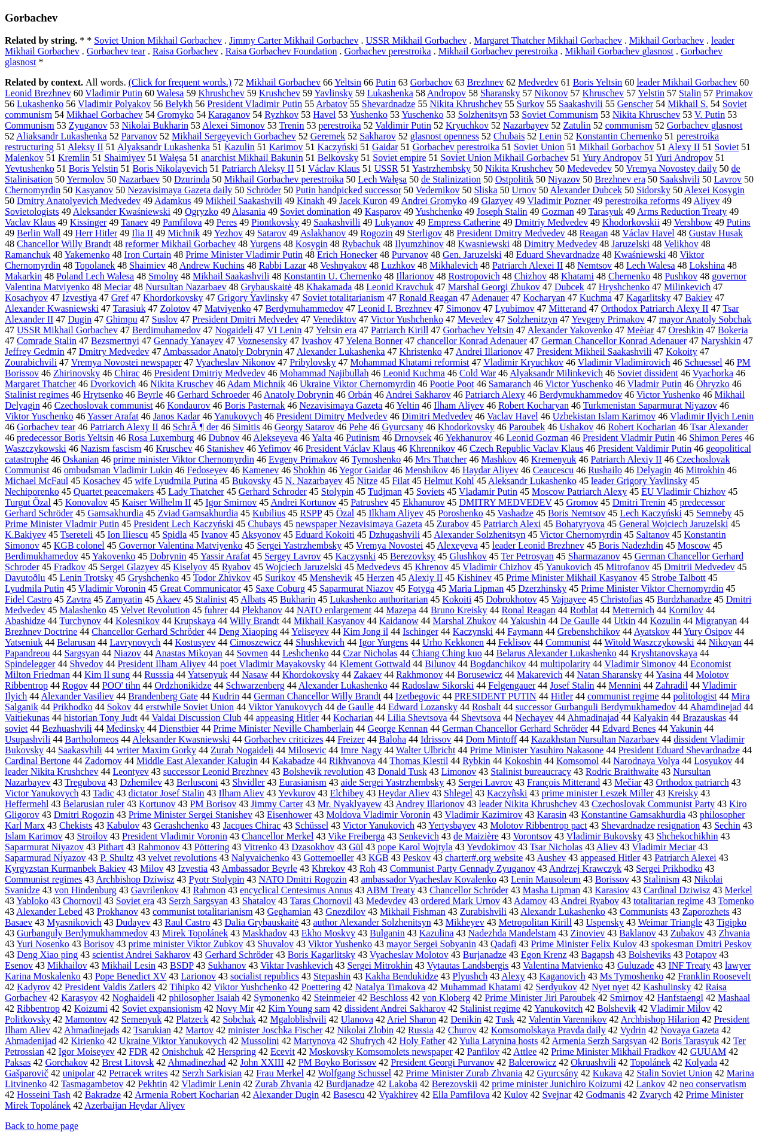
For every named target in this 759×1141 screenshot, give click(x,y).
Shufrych (367, 1041)
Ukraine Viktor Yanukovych (173, 1041)
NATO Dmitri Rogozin (302, 879)
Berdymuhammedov (304, 308)
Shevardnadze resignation (650, 825)
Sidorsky (653, 190)
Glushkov (468, 556)
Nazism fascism (111, 448)
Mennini (625, 685)
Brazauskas (704, 718)
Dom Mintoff (491, 739)
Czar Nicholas (370, 653)
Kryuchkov (467, 125)
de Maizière (476, 836)
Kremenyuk (554, 459)
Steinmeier (334, 998)
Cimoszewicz (255, 642)
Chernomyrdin (32, 190)
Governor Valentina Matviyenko (181, 545)
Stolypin (337, 491)
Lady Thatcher (196, 491)
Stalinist (211, 599)
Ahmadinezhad (196, 1062)
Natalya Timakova (390, 987)
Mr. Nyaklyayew (350, 804)
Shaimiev (147, 265)
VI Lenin (284, 330)
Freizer (350, 739)
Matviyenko (228, 308)
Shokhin (309, 470)
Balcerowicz (532, 1062)
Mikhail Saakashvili (231, 276)
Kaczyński (338, 147)
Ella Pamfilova (461, 1095)
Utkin (624, 621)
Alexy (513, 976)
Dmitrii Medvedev (699, 567)
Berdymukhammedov (581, 395)
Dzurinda (192, 179)
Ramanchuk (27, 255)
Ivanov (214, 535)
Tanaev (134, 222)
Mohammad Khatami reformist (410, 362)
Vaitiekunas (27, 718)
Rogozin (376, 233)
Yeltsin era (336, 330)
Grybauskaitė (266, 287)
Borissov (612, 879)
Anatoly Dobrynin (299, 395)
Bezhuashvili (67, 728)
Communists (644, 911)
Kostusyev (195, 642)
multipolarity (565, 664)
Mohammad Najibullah (324, 373)
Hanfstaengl (680, 998)
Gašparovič (26, 1073)
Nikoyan (725, 642)
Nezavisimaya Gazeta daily (179, 190)
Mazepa (401, 610)
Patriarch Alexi (512, 524)
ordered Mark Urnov (460, 901)
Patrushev (369, 502)
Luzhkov (398, 265)
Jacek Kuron (363, 201)
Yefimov (274, 448)
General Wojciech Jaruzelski (673, 524)
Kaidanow (399, 621)
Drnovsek (412, 438)
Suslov (165, 319)
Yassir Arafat (225, 556)
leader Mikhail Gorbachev (686, 82)
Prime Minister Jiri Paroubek (539, 998)
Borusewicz (479, 675)
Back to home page (41, 1126)
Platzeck (192, 1019)
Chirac (127, 373)
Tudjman (385, 491)
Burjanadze (485, 955)
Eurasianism (303, 782)
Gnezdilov (345, 911)
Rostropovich (473, 276)
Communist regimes (43, 879)
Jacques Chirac (252, 825)
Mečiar (627, 782)
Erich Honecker (347, 255)
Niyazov (564, 179)
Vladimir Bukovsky (604, 836)
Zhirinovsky (76, 373)
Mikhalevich (453, 265)
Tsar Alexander (719, 427)
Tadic (103, 793)
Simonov (463, 308)
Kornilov (686, 610)
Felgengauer (511, 685)
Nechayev (534, 718)
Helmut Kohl (449, 481)
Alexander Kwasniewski (52, 308)
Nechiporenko (32, 491)
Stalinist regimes (37, 395)
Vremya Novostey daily (671, 168)
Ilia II (142, 233)
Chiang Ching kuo (447, 653)
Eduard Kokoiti (325, 535)
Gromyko (175, 114)
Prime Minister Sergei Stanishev (190, 815)
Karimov (286, 147)
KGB (378, 858)
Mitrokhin (705, 470)
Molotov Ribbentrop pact (538, 825)
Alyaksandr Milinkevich (556, 373)
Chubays (264, 524)
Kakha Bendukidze (401, 976)
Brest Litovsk (128, 1062)
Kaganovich (562, 976)
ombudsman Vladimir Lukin (118, 470)
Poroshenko (460, 513)
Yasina (669, 675)
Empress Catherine (464, 222)
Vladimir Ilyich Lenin (712, 416)
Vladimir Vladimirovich (624, 362)
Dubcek (569, 287)
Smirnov (626, 998)
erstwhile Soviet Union (190, 707)
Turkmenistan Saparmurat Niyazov (650, 405)
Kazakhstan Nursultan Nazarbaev (595, 739)
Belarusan (76, 642)
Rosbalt (486, 707)
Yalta (321, 438)
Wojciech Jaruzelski (304, 567)
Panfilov (483, 1051)
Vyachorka (713, 373)
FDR (138, 1051)
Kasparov (383, 211)
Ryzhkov (281, 114)
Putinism (363, 438)
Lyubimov (515, 308)
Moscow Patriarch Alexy (579, 491)
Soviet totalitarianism (344, 298)
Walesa (170, 93)
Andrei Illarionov (489, 351)
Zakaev (367, 675)
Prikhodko (73, 707)
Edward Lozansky (423, 707)
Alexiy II (425, 578)
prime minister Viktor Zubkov (186, 944)
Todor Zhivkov (222, 578)
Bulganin (387, 933)
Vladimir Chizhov (497, 567)
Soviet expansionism (162, 1008)
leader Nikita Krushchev (51, 771)
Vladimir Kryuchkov (523, 362)
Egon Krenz (544, 955)
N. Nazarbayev (314, 481)
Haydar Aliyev (490, 470)
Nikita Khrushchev (465, 104)
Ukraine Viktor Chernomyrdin (357, 384)
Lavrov (728, 179)
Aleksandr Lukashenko (532, 481)
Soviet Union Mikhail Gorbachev (158, 40)
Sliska (485, 190)
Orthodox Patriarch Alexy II (655, 308)
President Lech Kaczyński (183, 524)
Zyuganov (88, 125)
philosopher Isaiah (204, 998)
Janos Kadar (176, 416)
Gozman (558, 211)
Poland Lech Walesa (95, 276)
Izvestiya (79, 298)
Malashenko (83, 610)
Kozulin (665, 621)
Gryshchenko (153, 578)
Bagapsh (597, 955)
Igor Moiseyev (87, 1051)
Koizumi (91, 1008)
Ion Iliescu (127, 535)
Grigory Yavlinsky (252, 298)
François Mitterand (563, 782)
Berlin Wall (39, 233)
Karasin (552, 815)
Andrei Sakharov (418, 395)
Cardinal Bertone (38, 761)
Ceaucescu (553, 470)
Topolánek (650, 1062)
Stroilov (92, 836)
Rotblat (584, 610)
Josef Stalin (572, 685)
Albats (253, 599)
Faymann (525, 631)
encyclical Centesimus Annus (296, 890)
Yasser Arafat (113, 416)
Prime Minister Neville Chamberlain (283, 728)
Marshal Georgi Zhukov (494, 287)
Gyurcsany (402, 427)
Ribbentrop (38, 1008)
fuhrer (215, 610)
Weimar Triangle (670, 922)
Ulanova (357, 1019)
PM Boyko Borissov (337, 1062)
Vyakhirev (398, 1095)
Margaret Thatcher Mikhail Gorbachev (548, 40)
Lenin (550, 136)
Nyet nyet (610, 987)
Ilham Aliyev (459, 405)
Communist (567, 642)
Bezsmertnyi (115, 341)
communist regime (623, 696)
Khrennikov (432, 448)
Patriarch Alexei (685, 858)
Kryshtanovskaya (664, 653)
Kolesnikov (137, 621)
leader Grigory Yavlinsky (639, 481)
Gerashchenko (181, 825)
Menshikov (426, 470)
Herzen (380, 578)
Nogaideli (234, 330)
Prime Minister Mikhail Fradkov (613, 1051)
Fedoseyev (207, 470)
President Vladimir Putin (254, 104)
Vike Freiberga (356, 836)
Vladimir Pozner (558, 201)
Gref (120, 298)
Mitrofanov (628, 567)
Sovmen (252, 653)
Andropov (446, 93)
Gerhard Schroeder (213, 395)
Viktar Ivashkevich (296, 965)
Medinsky (125, 728)
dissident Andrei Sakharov (395, 1008)
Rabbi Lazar (282, 265)
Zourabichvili (31, 362)
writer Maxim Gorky (156, 750)
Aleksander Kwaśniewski (121, 211)
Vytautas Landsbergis (468, 965)
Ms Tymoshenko (632, 976)
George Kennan (398, 728)
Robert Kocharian (642, 427)
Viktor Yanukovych (285, 707)
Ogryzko (201, 211)
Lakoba (403, 1084)
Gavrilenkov (155, 890)
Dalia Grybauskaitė (262, 922)
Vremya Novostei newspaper (126, 362)
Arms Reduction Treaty (682, 211)
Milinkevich (687, 287)
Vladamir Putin (488, 491)
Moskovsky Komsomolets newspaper (381, 1051)
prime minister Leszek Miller (598, 793)
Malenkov (24, 158)
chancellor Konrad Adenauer (472, 341)
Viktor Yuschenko (39, 416)
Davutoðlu (25, 578)
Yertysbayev (451, 825)
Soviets (430, 491)
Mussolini (260, 1041)
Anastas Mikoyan (188, 653)
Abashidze (25, 621)
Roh (367, 868)
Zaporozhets (706, 911)
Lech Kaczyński (651, 513)
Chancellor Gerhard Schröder (148, 631)
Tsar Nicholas (556, 847)
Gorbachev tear (116, 51)
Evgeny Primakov (303, 459)
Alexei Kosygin (714, 190)
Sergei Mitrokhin (379, 965)
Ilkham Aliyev (395, 513)
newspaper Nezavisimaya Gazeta (358, 524)
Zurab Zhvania (283, 1084)
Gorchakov (66, 1062)
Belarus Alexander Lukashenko (556, 653)
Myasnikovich (74, 922)
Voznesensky (262, 341)
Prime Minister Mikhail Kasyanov (571, 578)
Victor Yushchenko (406, 319)
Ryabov (236, 567)
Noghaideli (133, 998)
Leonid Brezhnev (38, 93)
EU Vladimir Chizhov (683, 491)
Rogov (75, 685)
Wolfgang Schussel (355, 1073)
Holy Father (423, 1041)
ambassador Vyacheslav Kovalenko (428, 879)
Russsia (158, 675)
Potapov (701, 955)
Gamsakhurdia (115, 513)
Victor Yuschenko (579, 384)
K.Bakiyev (25, 535)
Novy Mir (235, 1008)
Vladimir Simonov (640, 664)
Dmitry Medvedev (114, 351)
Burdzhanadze (684, 599)
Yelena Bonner (374, 341)
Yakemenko (87, 255)
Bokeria (733, 330)
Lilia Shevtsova (417, 718)
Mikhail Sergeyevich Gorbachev (234, 136)
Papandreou (27, 653)
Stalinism (661, 879)
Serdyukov (556, 987)
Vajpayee (568, 599)
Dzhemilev (141, 782)
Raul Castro (188, 922)
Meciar (117, 287)
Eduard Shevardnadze (558, 255)
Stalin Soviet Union (674, 1073)
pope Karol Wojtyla (415, 847)
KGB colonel (79, 545)
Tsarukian (152, 1030)
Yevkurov (296, 793)
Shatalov (259, 901)
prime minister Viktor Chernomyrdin (183, 459)
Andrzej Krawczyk (585, 868)
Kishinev (474, 578)
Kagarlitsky (648, 298)
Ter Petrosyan (527, 556)
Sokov (119, 707)
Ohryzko (713, 384)
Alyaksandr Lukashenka (163, 147)
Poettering (321, 987)
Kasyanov (94, 190)
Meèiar (640, 330)
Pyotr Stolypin (217, 879)
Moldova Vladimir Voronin (378, 815)
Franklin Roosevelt (714, 976)
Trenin (291, 125)
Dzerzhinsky (542, 588)
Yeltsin (347, 82)
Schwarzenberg (255, 685)
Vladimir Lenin (210, 1084)
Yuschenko (422, 114)
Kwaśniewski (640, 255)
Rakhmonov (419, 675)
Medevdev (386, 901)
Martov (199, 1030)
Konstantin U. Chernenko (333, 276)
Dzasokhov (312, 847)
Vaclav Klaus (30, 222)
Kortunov (157, 804)
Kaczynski (473, 631)
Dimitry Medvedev (560, 244)
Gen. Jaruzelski (472, 255)
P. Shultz (117, 858)
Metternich (633, 610)
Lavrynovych (134, 642)
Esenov (19, 965)
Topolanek (95, 265)
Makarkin (23, 276)
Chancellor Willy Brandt (64, 244)
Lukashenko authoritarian (379, 599)
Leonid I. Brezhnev (395, 308)
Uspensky (605, 922)
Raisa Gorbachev (185, 51)
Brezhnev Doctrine (41, 631)
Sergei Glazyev (129, 567)
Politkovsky (27, 1019)
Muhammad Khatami (480, 987)
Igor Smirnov (231, 502)
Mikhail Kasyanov (329, 621)
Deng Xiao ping (47, 955)
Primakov (733, 93)
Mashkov (499, 459)
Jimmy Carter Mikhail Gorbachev (293, 40)
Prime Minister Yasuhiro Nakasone (536, 750)
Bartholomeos (91, 739)
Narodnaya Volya (646, 761)
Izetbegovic (417, 696)
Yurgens (265, 244)
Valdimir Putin (403, 125)
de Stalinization (451, 179)
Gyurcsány (557, 1073)
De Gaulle (579, 621)
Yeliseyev (309, 631)
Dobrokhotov (511, 599)
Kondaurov (189, 405)
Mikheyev (465, 922)
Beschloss (389, 998)
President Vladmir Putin (629, 438)
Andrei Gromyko (434, 201)
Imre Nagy (361, 750)
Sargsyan (82, 653)
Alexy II (684, 147)
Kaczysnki (356, 556)
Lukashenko (40, 104)
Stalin (690, 93)
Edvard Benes (629, 728)
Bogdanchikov (498, 664)
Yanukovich (568, 567)
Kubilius (268, 513)
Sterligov (425, 233)
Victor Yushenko (668, 395)
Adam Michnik (256, 384)
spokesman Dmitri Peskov (701, 944)
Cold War (477, 373)
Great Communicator (201, 588)
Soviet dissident (647, 373)
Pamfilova (182, 222)
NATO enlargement (334, 610)
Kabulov (122, 825)
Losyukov (713, 761)
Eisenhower (289, 815)
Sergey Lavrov (292, 556)
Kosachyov (26, 298)
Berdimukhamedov (41, 556)
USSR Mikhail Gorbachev (416, 40)
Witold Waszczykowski (649, 642)
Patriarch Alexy (495, 395)
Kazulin (239, 147)
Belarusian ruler (93, 804)
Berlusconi (197, 782)
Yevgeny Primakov (607, 319)
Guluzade (635, 965)
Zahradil (672, 685)
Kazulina (436, 933)
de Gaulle (355, 707)
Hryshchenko (624, 287)
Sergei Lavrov (485, 782)
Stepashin (331, 976)
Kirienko (88, 1041)
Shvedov (86, 664)
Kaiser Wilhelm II (156, 502)
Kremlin (74, 158)
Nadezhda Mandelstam (512, 933)
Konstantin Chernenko (619, 136)
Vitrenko (260, 847)
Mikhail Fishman (413, 911)
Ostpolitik (514, 179)
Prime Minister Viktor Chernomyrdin (652, 588)
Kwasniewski (484, 244)
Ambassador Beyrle (259, 868)
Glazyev (497, 201)
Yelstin (651, 93)
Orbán (360, 395)
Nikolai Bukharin (155, 125)
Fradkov (70, 567)
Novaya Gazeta (689, 1030)
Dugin (80, 319)
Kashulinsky (667, 987)
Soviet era (135, 901)
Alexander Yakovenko (570, 330)
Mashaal (734, 998)
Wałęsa (173, 158)
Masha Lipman (551, 890)
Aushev (551, 858)
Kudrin (225, 696)
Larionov (198, 976)
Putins (739, 222)
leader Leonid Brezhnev (538, 545)
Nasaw (255, 675)
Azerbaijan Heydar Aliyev (134, 1105)
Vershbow (693, 222)
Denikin (465, 1019)
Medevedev (589, 168)
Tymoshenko (376, 459)
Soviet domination (315, 211)
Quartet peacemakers (114, 491)
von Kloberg (446, 998)
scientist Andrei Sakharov (141, 955)
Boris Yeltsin (598, 82)
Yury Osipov (708, 631)
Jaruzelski (630, 244)
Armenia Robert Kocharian (187, 1095)
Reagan (594, 233)
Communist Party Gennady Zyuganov (462, 868)
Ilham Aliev (241, 793)
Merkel (738, 890)
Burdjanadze (350, 1084)
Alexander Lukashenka (341, 351)
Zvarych (655, 1095)
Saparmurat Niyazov (44, 847)
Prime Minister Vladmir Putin (62, 524)
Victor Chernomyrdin (580, 535)
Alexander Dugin (286, 1095)
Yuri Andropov (684, 158)
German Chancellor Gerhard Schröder (515, 728)
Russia (421, 1030)
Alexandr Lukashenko (562, 911)
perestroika (339, 125)
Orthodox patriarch (692, 782)
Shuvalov (276, 944)
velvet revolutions (182, 858)
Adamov (530, 901)
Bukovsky (251, 481)
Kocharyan (544, 298)
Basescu (348, 1095)
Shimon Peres (715, 438)
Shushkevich (320, 642)
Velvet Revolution (155, 610)
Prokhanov (117, 911)
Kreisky (683, 793)
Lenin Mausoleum (546, 879)
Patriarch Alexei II (527, 265)
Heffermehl (26, 804)
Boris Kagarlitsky (321, 955)
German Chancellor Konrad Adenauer (614, 341)
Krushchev (279, 93)
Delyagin (654, 470)
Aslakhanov (323, 233)
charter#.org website (484, 858)
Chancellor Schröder (468, 890)
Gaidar (385, 147)
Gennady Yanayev (188, 341)
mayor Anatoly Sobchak (705, 319)
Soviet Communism (560, 114)
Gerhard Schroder (273, 491)
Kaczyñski (507, 793)
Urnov (524, 190)
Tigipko (731, 922)
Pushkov (680, 276)
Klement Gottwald (375, 664)
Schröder (263, 190)
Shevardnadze (389, 104)
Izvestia (193, 868)
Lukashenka (390, 93)
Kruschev (174, 448)
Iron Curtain (148, 255)
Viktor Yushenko (340, 944)
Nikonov (551, 93)
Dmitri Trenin (638, 502)
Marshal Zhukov (464, 621)
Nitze (367, 481)
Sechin (727, 825)
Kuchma (596, 298)
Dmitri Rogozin (84, 815)
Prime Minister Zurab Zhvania (464, 1073)
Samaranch (510, 384)
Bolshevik (616, 1008)
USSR (386, 168)
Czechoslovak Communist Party (653, 804)
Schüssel (311, 825)
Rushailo (605, 470)
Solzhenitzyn (532, 319)
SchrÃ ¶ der (196, 427)
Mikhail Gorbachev (666, 40)
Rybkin (476, 761)
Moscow (694, 545)
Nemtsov (594, 265)
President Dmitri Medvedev (245, 319)
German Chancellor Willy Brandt (317, 696)
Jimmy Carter (277, 804)
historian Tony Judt (101, 718)
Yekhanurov (469, 438)
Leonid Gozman (537, 438)
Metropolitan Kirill (535, 922)
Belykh (179, 104)
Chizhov (530, 276)
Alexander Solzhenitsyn (479, 535)
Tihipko (184, 987)
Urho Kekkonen (453, 642)
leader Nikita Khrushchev (527, 804)
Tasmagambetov (92, 1084)
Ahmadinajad (592, 718)
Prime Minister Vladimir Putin (244, 255)
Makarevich (539, 675)
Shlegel (458, 793)
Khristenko (421, 351)
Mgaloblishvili (298, 1019)
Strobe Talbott (678, 578)
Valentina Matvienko (563, 965)
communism (629, 125)
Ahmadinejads (91, 1030)
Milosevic (307, 750)
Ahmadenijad (30, 1041)
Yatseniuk (23, 642)
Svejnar (557, 1095)
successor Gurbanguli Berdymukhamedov (596, 707)
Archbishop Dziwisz (135, 879)
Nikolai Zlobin (365, 1030)
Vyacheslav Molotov (409, 955)
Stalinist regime (490, 1008)
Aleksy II (85, 147)
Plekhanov (262, 610)
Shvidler (248, 782)
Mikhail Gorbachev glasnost (619, 51)
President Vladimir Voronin (174, 836)
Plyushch (469, 976)
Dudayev (133, 922)
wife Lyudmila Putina (176, 481)
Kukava (608, 1073)
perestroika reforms (642, 201)
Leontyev (130, 771)
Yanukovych (238, 416)
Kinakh (311, 201)
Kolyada (701, 1062)
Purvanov (410, 255)
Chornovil (82, 901)
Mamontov (85, 1019)
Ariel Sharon (411, 1019)
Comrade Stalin (47, 341)
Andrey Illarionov (429, 804)
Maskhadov (264, 933)
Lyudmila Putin (34, 588)
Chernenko (629, 276)
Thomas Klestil (418, 761)
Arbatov (331, 104)
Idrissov (436, 739)
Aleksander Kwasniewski (181, 739)
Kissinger (88, 222)
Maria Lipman (476, 588)
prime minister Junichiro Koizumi (556, 1084)
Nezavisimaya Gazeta (340, 405)
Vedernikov (438, 190)
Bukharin (298, 599)
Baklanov (637, 933)
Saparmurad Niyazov (45, 858)
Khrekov (328, 868)
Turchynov (80, 621)
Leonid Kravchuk (399, 287)
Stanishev (225, 448)
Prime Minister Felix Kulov (584, 944)
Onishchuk (182, 1051)
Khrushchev (221, 93)
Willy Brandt (254, 621)
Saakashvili (581, 104)
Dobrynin (168, 556)
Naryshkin (721, 341)
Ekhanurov (423, 502)
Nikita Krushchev (519, 168)
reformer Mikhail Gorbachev (180, 244)
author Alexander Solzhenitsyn (372, 922)
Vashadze (515, 513)
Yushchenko (438, 211)
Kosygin (311, 244)
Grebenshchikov (588, 631)
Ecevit (282, 1051)
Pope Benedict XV (131, 976)
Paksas (18, 1062)
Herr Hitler (96, 233)
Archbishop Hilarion (660, 1019)
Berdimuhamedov (166, 330)
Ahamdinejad (715, 707)
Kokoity (681, 351)
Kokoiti (456, 599)
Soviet (726, 147)
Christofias (621, 599)
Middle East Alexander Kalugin (197, 761)
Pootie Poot (451, 384)
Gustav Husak (716, 233)
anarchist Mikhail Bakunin (252, 158)
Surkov (530, 104)
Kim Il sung (107, 675)
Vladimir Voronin (112, 588)
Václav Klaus (334, 168)
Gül (356, 847)
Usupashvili (27, 739)
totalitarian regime (668, 901)
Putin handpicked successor (348, 190)
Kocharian (353, 718)
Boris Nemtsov (576, 513)
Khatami (577, 276)
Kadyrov (33, 987)
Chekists (75, 825)
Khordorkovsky (173, 298)
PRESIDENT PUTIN (496, 696)
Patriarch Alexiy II (626, 459)
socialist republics (264, 976)
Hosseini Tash (44, 1095)
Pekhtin (152, 1084)
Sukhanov (227, 965)
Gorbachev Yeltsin (478, 330)
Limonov (459, 771)
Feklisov (514, 642)
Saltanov (652, 535)
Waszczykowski (35, 448)
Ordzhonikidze (182, 685)
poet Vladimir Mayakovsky (272, 664)
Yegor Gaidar (365, 470)
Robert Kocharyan (533, 405)
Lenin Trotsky (87, 578)
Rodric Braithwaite (622, 771)
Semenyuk (141, 1019)
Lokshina (708, 265)
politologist (695, 696)
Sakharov (377, 136)
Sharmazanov (594, 556)
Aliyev (707, 201)
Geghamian (289, 911)
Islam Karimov (33, 836)
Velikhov (681, 244)
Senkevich (419, 836)
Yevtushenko (29, 168)
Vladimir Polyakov (114, 104)
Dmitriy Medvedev (551, 222)
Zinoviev (588, 933)
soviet (16, 728)
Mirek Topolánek (195, 933)
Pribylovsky (312, 362)
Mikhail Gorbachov (616, 147)
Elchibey (347, 793)
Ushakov (576, 427)
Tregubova (85, 782)
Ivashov (316, 341)
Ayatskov (652, 631)
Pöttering (212, 847)
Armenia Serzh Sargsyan (599, 1041)
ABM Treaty (391, 890)
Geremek (328, 136)
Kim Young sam (299, 1008)
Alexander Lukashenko (343, 685)
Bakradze (103, 1095)
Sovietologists (32, 211)
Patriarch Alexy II (124, 427)
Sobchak (238, 1019)
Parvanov (139, 136)
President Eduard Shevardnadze (678, 750)
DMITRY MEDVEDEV (505, 502)
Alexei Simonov (233, 125)
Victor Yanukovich (378, 825)
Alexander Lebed (49, 911)
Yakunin (686, 728)
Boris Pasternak (255, 405)
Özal (345, 513)
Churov (462, 1030)
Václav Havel (648, 233)
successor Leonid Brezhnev (216, 771)
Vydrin (633, 1030)
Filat (400, 481)
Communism (29, 125)
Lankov (650, 1084)
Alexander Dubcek (586, 190)
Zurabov (453, 524)
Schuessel (704, 362)
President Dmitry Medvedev (510, 233)
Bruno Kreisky (459, 610)
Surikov (280, 578)
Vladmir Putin (654, 384)
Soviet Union (539, 147)
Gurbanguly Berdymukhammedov (82, 933)
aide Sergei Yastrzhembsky (392, 782)
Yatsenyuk (208, 675)
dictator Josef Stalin (167, 793)
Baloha (392, 739)
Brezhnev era (620, 179)
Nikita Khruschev (646, 114)
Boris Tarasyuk (690, 1041)
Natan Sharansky (609, 675)
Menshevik (331, 578)
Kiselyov (190, 567)
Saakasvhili (80, 750)
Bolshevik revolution (323, 771)
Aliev (607, 847)
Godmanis (605, 1095)
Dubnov (224, 438)
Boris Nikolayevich (170, 168)
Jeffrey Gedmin (35, 351)
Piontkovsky (275, 222)
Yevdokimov (491, 847)
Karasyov (79, 998)
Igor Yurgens (383, 642)
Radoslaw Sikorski (438, 685)
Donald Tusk (401, 771)
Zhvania (734, 933)
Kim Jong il (366, 631)
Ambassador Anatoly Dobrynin (223, 351)
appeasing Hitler (287, 718)
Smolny (163, 276)
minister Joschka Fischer (275, 1030)
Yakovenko (113, 556)
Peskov (417, 858)
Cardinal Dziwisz (677, 890)
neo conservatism (712, 1084)
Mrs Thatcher (441, 459)
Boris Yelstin (93, 168)
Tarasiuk (129, 308)
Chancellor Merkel (277, 836)
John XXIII (262, 1062)
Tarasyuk (606, 211)
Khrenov (431, 567)
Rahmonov (159, 847)
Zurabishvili (483, 911)
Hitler (562, 696)
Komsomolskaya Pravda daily (548, 1030)
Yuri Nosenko (42, 944)
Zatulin (576, 125)
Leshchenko (305, 653)
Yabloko (32, 901)
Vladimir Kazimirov (483, 815)
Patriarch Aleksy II (257, 168)
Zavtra (79, 599)
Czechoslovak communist (103, 405)
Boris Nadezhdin (631, 545)
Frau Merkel (280, 1073)
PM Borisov (213, 804)
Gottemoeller (328, 858)
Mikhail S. (687, 104)
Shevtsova (481, 718)
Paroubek (527, 427)
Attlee (525, 1051)
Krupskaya (194, 621)
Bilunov (440, 664)
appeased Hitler (610, 858)
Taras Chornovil (321, 901)
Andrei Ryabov (589, 901)
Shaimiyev (124, 158)
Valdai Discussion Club (196, 718)
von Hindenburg (85, 890)
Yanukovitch (558, 1008)
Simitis (246, 427)
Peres (227, 222)
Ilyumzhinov (419, 244)
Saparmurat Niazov (356, 588)
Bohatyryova (580, 524)
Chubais (509, 136)
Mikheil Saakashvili (244, 201)
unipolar (79, 1073)
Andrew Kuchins (212, 265)
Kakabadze (293, 761)
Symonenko (276, 998)
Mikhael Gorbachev (104, 114)
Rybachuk (361, 244)
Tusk (505, 1019)
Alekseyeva (275, 438)
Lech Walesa (650, 265)
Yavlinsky (333, 93)
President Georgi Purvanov (442, 1062)
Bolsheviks (650, 955)
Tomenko (736, 901)
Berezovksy (412, 556)
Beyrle (150, 395)
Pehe (358, 427)
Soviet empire (399, 158)
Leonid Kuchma (414, 373)
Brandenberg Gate (163, 696)
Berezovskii (454, 1084)
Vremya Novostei (389, 545)
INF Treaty (689, 965)
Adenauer (489, 298)
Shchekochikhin (687, 836)
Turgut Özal (28, 502)
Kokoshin (523, 761)
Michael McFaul (36, 481)
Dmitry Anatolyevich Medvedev (79, 201)
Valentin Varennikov (568, 1019)
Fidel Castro (28, 599)
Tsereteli (76, 535)
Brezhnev (485, 82)
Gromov (582, 502)
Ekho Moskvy (328, 933)
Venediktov (334, 319)
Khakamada (329, 287)
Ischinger (420, 631)
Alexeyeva (457, 545)
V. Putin (709, 114)
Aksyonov (261, 535)
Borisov (99, 944)
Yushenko (369, 114)
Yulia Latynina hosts (498, 1041)
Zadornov (103, 761)
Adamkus (172, 201)
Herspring (237, 1051)
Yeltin (408, 405)
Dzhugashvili (394, 535)
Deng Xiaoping (248, 631)
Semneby (714, 513)
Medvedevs (378, 567)
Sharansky (500, 93)
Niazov (127, 653)
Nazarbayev (525, 125)
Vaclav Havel (512, 416)
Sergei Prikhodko (669, 868)
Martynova (315, 1041)
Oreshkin (685, 330)
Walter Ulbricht (426, 750)
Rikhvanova (352, 761)
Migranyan (716, 621)
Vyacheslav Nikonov (235, 362)
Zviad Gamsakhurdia (197, 513)
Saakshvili (680, 179)
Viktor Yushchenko (250, 987)
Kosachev (101, 481)
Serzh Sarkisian (212, 1073)
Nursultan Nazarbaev (186, 287)
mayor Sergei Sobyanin (431, 944)
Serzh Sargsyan (198, 901)
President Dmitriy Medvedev (210, 373)
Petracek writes (138, 1073)
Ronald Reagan (428, 298)
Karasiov (612, 890)
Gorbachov (431, 82)
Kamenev (260, 470)
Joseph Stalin (502, 211)
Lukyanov (394, 222)
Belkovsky (338, 158)
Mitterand (568, 308)
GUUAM (708, 1051)
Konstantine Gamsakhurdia (633, 815)
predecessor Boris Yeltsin (65, 438)
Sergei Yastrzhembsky (299, 545)
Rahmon (209, 890)
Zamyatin (123, 599)
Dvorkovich (113, 384)
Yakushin (528, 621)
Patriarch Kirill (399, 330)
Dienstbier (179, 728)
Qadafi (503, 944)
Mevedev (475, 319)
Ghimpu (121, 319)
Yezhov (228, 233)
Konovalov (86, 502)
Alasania (249, 211)
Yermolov (85, 179)
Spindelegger (30, 664)
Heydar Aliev (403, 793)
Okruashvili (593, 1062)
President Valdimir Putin (644, 448)
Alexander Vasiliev (77, 696)
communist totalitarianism (203, 911)
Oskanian (81, 459)
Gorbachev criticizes (283, 739)
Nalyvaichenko (260, 858)
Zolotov (175, 308)
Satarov (271, 233)
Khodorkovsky (466, 427)
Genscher (635, 104)
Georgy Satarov (305, 427)
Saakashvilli (336, 222)
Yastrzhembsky (441, 168)
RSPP (311, 513)
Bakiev (698, 298)
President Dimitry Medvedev (332, 416)
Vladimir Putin (113, 93)
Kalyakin (651, 718)
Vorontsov (533, 836)
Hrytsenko (103, 395)
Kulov (516, 1095)
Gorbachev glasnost (705, 125)
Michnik (183, 233)
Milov (151, 868)
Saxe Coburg (280, 588)
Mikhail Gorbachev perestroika (498, 51)
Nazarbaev (139, 179)
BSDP (181, 965)
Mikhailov (67, 965)
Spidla (174, 535)
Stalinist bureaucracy (530, 771)
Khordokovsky (310, 675)
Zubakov (687, 933)
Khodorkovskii (631, 222)
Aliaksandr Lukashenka (61, 136)
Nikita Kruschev (181, 384)
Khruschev (603, 93)
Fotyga (421, 588)
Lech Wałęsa (382, 179)
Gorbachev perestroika (387, 51)
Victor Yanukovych (41, 793)
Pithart (111, 847)
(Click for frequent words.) (180, 82)
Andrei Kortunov (303, 502)
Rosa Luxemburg (161, 438)
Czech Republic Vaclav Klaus (526, 448)
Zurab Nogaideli (242, 750)
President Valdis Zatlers (110, 987)
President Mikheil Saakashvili (594, 351)
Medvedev (538, 82)
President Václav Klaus (350, 448)
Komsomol (577, 761)
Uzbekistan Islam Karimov (604, 416)
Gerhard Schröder (239, 955)
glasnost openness (444, 136)
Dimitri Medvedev (437, 416)
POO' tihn (121, 685)
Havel (324, 114)
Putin (386, 82)
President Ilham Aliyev (161, 664)
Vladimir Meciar (664, 847)
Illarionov (415, 276)
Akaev (168, 599)
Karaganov (229, 114)
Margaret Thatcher (40, 384)
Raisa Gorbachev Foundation (281, 51)
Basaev (18, 922)
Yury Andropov (612, 158)
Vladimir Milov (680, 1008)
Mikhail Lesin (129, 965)
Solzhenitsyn (483, 114)
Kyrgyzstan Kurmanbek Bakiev (65, 868)
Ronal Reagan (529, 610)
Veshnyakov (343, 265)
